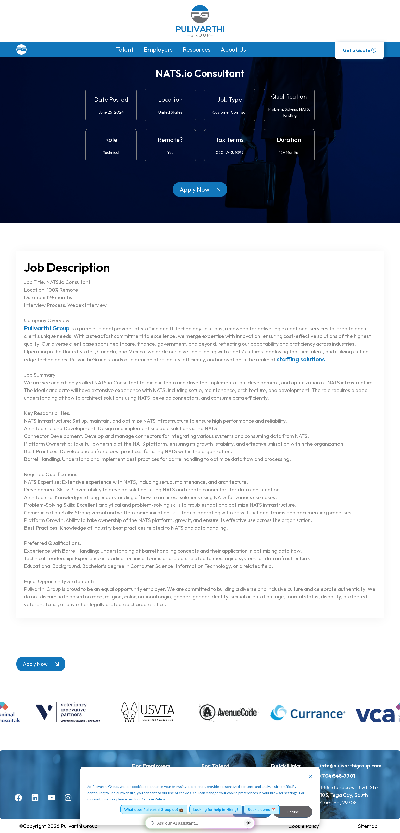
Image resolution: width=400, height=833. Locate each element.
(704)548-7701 (337, 776)
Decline (293, 812)
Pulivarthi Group (47, 328)
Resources (196, 49)
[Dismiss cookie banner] (310, 777)
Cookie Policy (153, 799)
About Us (233, 49)
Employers (158, 49)
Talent (125, 49)
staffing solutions (301, 359)
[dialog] (200, 796)
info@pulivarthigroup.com (350, 765)
